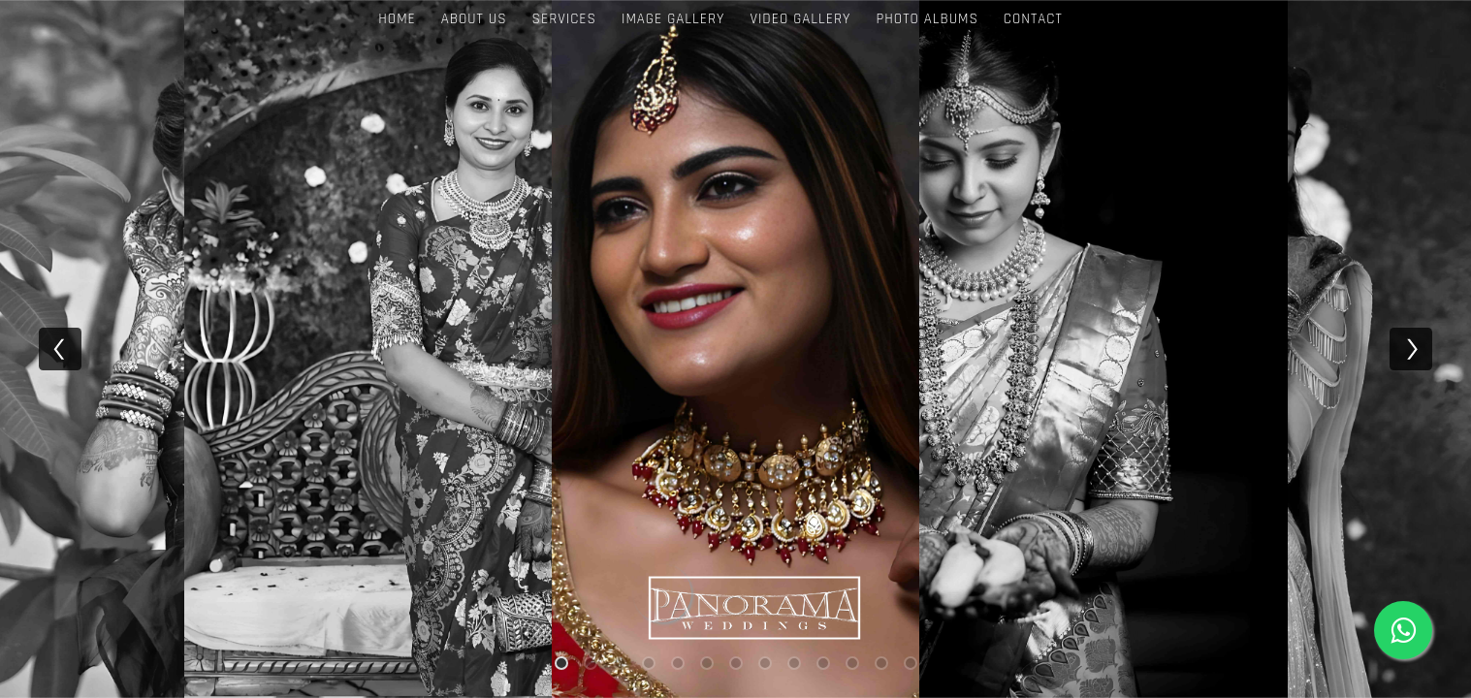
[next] (1411, 349)
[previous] (60, 349)
